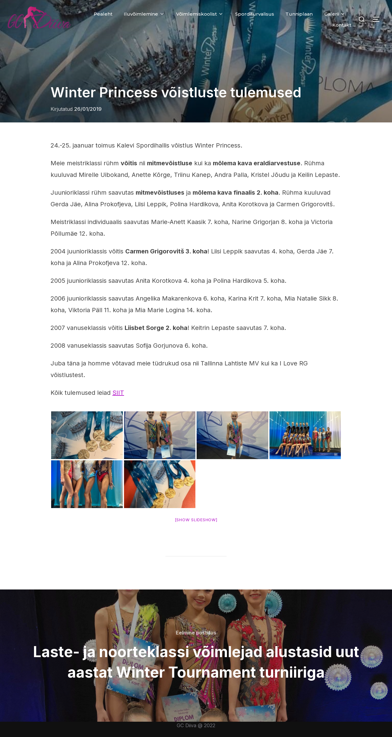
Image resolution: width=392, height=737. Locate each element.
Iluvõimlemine (144, 14)
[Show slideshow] (196, 519)
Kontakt (341, 25)
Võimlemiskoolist (200, 14)
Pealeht (103, 14)
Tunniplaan (299, 14)
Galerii (335, 14)
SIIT (118, 392)
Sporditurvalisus (254, 14)
